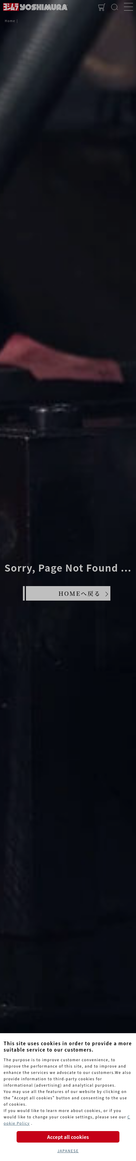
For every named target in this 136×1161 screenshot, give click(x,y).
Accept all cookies (68, 1136)
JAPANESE (68, 1150)
